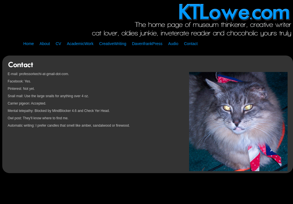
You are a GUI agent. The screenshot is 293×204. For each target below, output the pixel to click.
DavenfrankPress (147, 43)
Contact (191, 43)
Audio (173, 43)
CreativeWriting (112, 43)
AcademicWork (80, 43)
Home (28, 43)
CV (58, 43)
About (44, 43)
